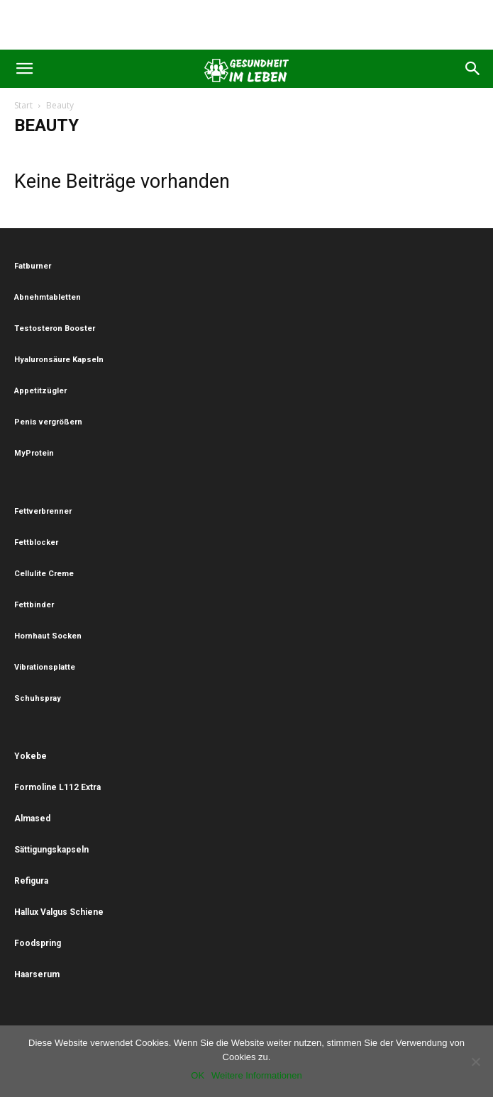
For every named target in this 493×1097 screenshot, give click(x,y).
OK (197, 1075)
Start (23, 105)
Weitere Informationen (256, 1075)
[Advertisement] (246, 25)
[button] (24, 69)
